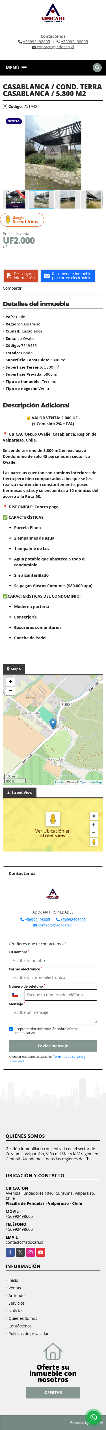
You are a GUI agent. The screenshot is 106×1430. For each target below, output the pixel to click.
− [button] (10, 691)
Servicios (16, 1303)
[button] (98, 120)
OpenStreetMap (91, 782)
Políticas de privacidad (28, 1333)
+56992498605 (36, 41)
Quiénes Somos (22, 1318)
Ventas (14, 1288)
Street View (22, 220)
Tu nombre (19, 952)
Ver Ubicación (50, 831)
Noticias (15, 1310)
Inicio (13, 1280)
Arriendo (16, 1295)
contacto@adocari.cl (55, 925)
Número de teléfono (27, 986)
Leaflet (59, 782)
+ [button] (10, 682)
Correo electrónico (25, 969)
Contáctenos (20, 1326)
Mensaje (17, 1004)
